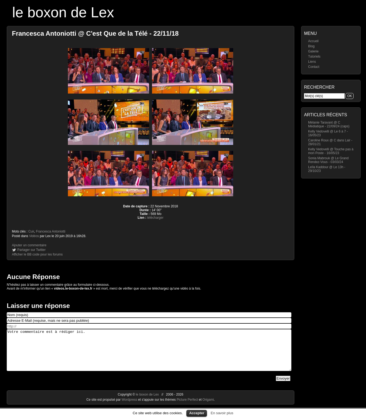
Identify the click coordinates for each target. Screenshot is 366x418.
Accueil (313, 41)
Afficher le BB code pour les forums (37, 254)
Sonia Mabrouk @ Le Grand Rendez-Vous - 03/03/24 (328, 160)
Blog (311, 46)
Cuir (31, 231)
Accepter (196, 413)
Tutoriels (314, 56)
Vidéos (34, 236)
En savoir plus (222, 413)
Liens (312, 62)
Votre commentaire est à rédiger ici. (149, 354)
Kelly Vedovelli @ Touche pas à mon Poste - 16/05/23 (330, 151)
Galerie (313, 51)
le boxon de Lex (63, 12)
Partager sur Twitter (31, 250)
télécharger (155, 218)
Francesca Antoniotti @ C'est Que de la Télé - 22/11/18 (95, 33)
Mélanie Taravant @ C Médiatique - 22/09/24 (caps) (328, 124)
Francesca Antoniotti (50, 231)
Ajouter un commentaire (29, 245)
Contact (313, 67)
